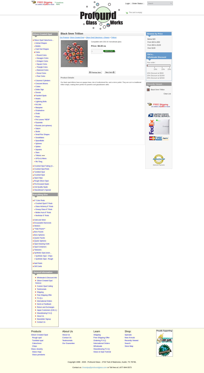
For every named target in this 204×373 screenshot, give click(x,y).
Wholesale (98, 346)
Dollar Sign (39, 90)
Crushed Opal (39, 175)
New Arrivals (130, 338)
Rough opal (37, 338)
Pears (37, 117)
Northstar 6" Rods (42, 216)
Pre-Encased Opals (41, 184)
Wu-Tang (38, 162)
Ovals (37, 113)
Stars (37, 153)
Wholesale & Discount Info (47, 278)
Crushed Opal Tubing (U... (44, 166)
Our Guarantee (68, 343)
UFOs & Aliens (40, 158)
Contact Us (41, 322)
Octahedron (39, 111)
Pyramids (38, 123)
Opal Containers (40, 247)
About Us (40, 316)
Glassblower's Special (42, 190)
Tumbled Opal (39, 172)
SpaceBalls (39, 141)
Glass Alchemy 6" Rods (44, 206)
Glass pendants (38, 355)
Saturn (37, 129)
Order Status (137, 3)
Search (127, 343)
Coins (37, 52)
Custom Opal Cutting (45, 286)
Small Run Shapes (42, 134)
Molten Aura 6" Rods (43, 213)
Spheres (38, 144)
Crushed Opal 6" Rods (43, 203)
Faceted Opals (40, 96)
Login (127, 3)
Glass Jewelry (37, 349)
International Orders (44, 301)
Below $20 (151, 39)
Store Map (129, 346)
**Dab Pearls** (39, 229)
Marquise (38, 108)
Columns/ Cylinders (42, 81)
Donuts (38, 92)
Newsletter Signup (44, 319)
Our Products (64, 37)
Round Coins (41, 55)
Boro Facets (38, 232)
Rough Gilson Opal (41, 181)
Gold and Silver (40, 220)
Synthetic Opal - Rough (44, 259)
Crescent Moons (41, 84)
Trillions (40, 155)
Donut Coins (41, 73)
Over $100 (151, 48)
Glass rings (36, 352)
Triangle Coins (42, 67)
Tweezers (37, 250)
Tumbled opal (37, 340)
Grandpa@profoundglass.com (94, 367)
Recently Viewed (131, 340)
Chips (34, 346)
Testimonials (41, 289)
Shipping (40, 292)
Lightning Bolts (41, 102)
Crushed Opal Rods (41, 169)
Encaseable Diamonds (42, 223)
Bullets (38, 46)
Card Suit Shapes (42, 49)
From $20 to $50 (153, 42)
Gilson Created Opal (42, 34)
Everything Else (40, 194)
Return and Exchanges (45, 307)
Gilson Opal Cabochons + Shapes (97, 37)
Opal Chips (38, 178)
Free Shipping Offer (44, 295)
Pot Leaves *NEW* (42, 120)
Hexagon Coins (42, 58)
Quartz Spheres (40, 241)
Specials (128, 335)
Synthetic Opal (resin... (42, 253)
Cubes (37, 87)
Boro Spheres (39, 235)
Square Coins (42, 64)
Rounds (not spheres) (43, 126)
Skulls (37, 132)
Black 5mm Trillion (156, 90)
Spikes (38, 147)
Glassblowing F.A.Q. (44, 313)
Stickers (37, 226)
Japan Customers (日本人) (47, 310)
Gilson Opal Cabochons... (44, 40)
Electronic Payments (159, 165)
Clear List (167, 94)
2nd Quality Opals (41, 187)
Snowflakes (39, 138)
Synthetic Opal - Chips (43, 256)
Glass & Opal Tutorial (102, 352)
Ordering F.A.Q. (100, 340)
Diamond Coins (42, 70)
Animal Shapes (41, 43)
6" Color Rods (39, 200)
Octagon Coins (42, 61)
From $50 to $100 (154, 45)
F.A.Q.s (39, 298)
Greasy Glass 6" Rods (43, 209)
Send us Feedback (44, 304)
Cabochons (37, 343)
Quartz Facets (39, 238)
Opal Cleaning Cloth (41, 244)
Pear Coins (41, 76)
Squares (38, 150)
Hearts (37, 99)
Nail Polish (38, 263)
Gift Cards (38, 266)
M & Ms (38, 105)
